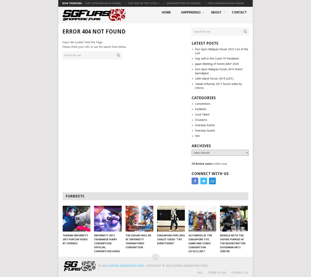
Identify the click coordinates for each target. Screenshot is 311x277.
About (216, 12)
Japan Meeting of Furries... (184, 3)
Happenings (191, 12)
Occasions (201, 119)
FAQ (200, 272)
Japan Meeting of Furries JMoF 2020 (217, 63)
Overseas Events (205, 125)
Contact (239, 12)
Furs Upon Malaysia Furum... (103, 3)
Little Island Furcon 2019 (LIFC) (214, 78)
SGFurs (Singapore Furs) (126, 265)
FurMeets (200, 109)
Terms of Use (217, 272)
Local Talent (202, 114)
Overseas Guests (205, 130)
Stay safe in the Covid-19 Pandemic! (217, 58)
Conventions (202, 103)
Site (197, 136)
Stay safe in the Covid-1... (144, 3)
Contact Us (239, 272)
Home (166, 12)
